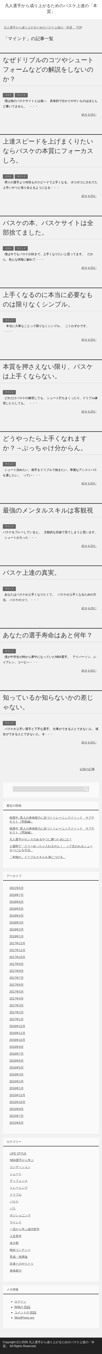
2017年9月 (16, 964)
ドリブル (16, 1194)
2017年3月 (16, 1005)
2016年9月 (16, 1046)
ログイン (20, 1301)
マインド (21, 95)
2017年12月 (17, 943)
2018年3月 (16, 922)
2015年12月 (17, 1095)
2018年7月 (16, 895)
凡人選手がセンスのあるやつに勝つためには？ (40, 839)
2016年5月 (16, 1067)
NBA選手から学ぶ (22, 1160)
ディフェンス (19, 1180)
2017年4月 (16, 998)
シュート (16, 1174)
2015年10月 (17, 1102)
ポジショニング (20, 1215)
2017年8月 (16, 971)
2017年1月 (16, 1019)
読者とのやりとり (22, 1263)
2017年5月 (16, 991)
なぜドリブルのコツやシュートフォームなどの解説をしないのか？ (48, 69)
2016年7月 (16, 1053)
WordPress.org (24, 1317)
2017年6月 (16, 984)
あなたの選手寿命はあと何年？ (48, 635)
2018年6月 (16, 901)
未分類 (14, 1243)
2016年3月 (16, 1074)
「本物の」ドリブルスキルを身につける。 (37, 857)
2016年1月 (16, 1088)
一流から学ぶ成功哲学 (24, 1229)
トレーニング (19, 1187)
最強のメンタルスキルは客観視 (48, 510)
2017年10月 (17, 957)
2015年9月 (16, 1109)
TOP (43, 27)
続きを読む (89, 114)
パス (13, 1208)
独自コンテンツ (20, 1250)
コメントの (25, 1312)
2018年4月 (16, 915)
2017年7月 (16, 977)
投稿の (22, 1307)
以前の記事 (87, 769)
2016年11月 (17, 1033)
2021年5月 (16, 888)
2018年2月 (16, 929)
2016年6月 (16, 1060)
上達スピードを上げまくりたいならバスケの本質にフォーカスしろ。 (48, 151)
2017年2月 (16, 1012)
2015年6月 (16, 1122)
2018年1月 (16, 936)
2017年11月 (17, 950)
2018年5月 (16, 908)
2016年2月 (16, 1081)
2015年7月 (16, 1116)
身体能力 (16, 1270)
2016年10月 (17, 1040)
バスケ (8, 95)
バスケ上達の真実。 (31, 572)
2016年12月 (17, 1026)
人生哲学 (16, 1236)
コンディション (20, 1167)
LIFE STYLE (18, 1153)
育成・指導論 (19, 1256)
